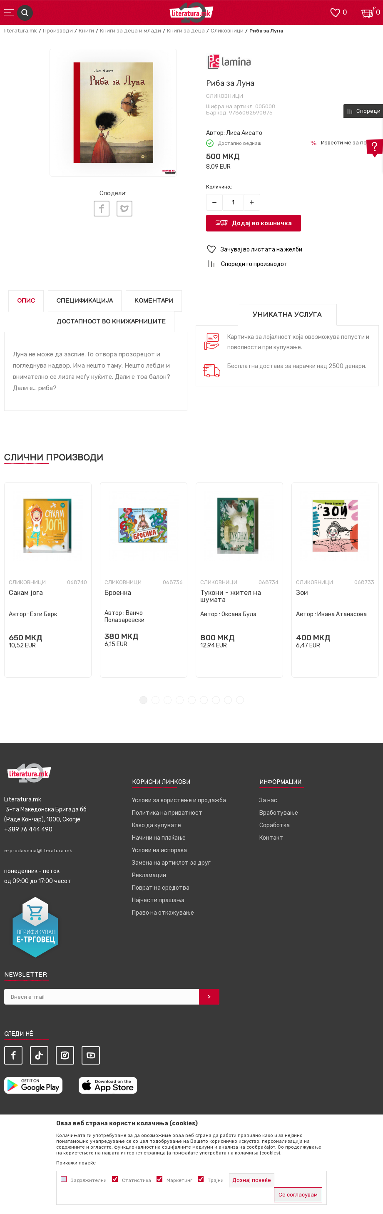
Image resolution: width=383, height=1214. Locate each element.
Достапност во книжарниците (111, 322)
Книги (86, 30)
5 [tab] (192, 700)
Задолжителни (89, 1180)
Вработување (278, 812)
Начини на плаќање (159, 837)
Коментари (153, 301)
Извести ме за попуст (350, 142)
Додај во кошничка (262, 223)
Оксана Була (238, 614)
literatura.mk (20, 30)
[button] (292, 249)
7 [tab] (216, 700)
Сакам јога (26, 592)
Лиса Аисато (244, 133)
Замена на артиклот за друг (171, 862)
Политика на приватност (167, 812)
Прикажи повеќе (76, 1162)
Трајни (216, 1180)
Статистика (136, 1180)
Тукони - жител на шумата (230, 596)
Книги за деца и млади (130, 30)
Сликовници (227, 30)
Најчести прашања (158, 900)
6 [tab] (204, 700)
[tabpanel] (48, 580)
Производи (58, 30)
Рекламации (149, 875)
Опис (26, 301)
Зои (302, 592)
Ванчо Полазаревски (124, 616)
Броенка (117, 592)
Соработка (274, 825)
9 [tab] (240, 700)
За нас (268, 800)
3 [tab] (168, 700)
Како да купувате (156, 825)
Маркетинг (179, 1180)
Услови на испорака (159, 850)
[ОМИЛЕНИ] (335, 12)
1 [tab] (143, 700)
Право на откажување (163, 912)
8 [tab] (228, 700)
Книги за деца (186, 30)
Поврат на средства (160, 887)
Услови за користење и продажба (179, 800)
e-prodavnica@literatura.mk (38, 850)
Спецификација (85, 301)
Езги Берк (43, 614)
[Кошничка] (368, 12)
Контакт (271, 837)
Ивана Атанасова (342, 614)
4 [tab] (180, 700)
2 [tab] (155, 700)
